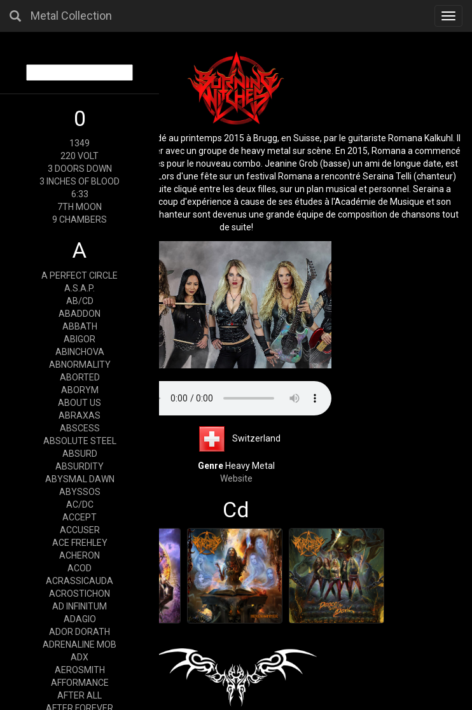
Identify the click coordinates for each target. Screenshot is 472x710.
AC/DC (80, 504)
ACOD (79, 568)
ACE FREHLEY (80, 543)
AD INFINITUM (79, 606)
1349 (79, 143)
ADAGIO (80, 619)
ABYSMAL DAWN (80, 479)
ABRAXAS (80, 415)
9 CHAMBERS (79, 219)
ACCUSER (80, 530)
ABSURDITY (79, 466)
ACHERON (79, 555)
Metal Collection (71, 15)
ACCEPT (79, 517)
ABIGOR (79, 339)
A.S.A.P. (79, 288)
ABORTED (80, 377)
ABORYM (80, 390)
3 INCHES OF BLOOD (79, 181)
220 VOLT (79, 156)
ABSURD (79, 454)
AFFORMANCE (80, 683)
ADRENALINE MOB (79, 644)
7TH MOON (79, 207)
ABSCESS (80, 428)
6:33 (79, 194)
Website (236, 478)
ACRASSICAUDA (79, 581)
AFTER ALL (79, 695)
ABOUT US (79, 403)
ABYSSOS (80, 492)
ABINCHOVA (79, 352)
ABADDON (80, 314)
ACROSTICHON (79, 593)
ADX (79, 657)
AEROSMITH (80, 670)
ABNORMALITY (80, 364)
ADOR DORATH (79, 632)
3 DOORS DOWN (80, 169)
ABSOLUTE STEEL (79, 441)
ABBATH (79, 326)
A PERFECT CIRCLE (79, 275)
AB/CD (80, 301)
